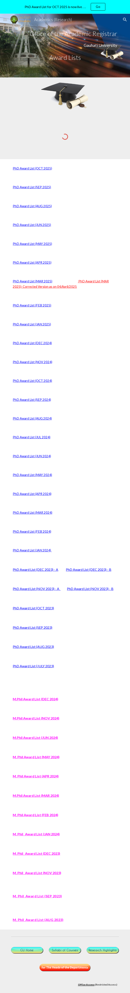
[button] (5, 19)
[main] (65, 33)
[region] (65, 7)
